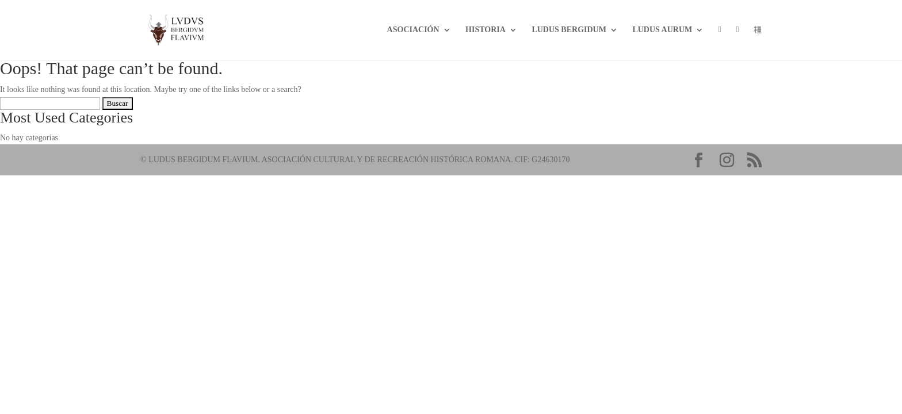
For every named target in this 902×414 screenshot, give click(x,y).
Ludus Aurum (662, 30)
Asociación (413, 30)
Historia (485, 30)
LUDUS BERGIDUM (569, 30)
